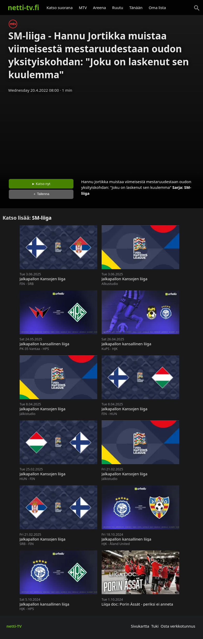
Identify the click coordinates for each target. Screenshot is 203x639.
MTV (83, 7)
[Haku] (197, 8)
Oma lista (157, 7)
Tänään (135, 7)
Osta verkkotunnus (178, 626)
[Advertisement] (101, 134)
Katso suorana (60, 7)
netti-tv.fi (23, 7)
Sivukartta (140, 626)
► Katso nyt (41, 183)
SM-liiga (42, 217)
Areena (99, 7)
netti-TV (14, 626)
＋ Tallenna (41, 194)
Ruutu (117, 7)
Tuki (155, 626)
